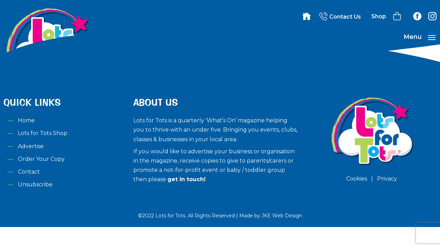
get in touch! (186, 179)
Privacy (387, 178)
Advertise (31, 146)
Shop (378, 16)
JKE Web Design (282, 216)
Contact (29, 171)
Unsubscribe (35, 184)
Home (26, 120)
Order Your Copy (41, 159)
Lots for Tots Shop (42, 133)
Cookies (356, 178)
